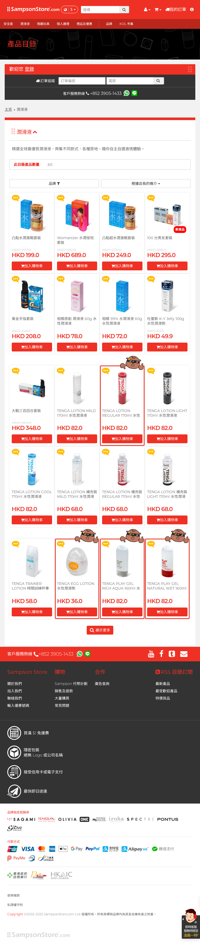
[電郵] (130, 80)
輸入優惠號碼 (18, 705)
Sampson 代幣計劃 (71, 683)
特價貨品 (162, 698)
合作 (100, 672)
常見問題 (62, 705)
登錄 (29, 69)
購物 (60, 672)
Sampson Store (27, 672)
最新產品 (162, 683)
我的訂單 (175, 9)
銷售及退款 (64, 691)
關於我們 (14, 683)
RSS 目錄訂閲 (174, 672)
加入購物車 (32, 266)
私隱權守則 (15, 905)
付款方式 (13, 841)
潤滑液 (27, 132)
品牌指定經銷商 (18, 812)
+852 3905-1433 (104, 93)
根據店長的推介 (146, 183)
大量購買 (62, 698)
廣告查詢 (102, 683)
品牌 (54, 183)
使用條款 (13, 895)
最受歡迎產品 (166, 691)
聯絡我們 (14, 698)
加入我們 (14, 691)
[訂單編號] (82, 80)
